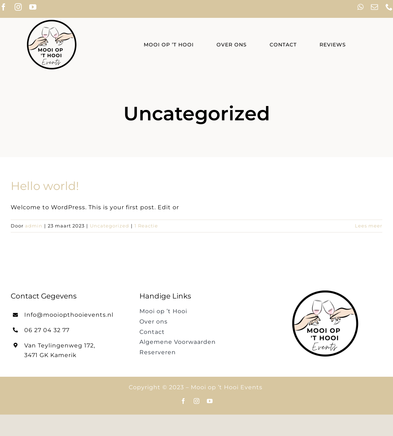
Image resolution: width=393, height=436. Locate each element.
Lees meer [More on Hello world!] (368, 226)
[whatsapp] (360, 7)
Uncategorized (109, 226)
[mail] (374, 7)
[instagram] (18, 7)
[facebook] (183, 401)
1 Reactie (146, 226)
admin (33, 226)
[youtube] (33, 7)
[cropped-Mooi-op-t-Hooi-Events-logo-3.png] (51, 20)
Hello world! (45, 186)
